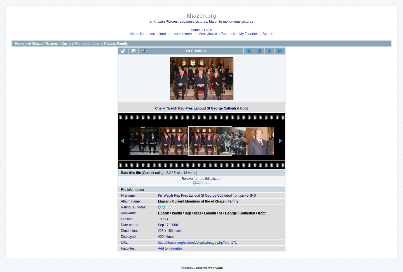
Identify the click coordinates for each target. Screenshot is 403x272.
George (231, 213)
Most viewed (207, 34)
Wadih (177, 213)
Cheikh (163, 213)
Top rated (228, 34)
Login (208, 30)
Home (195, 30)
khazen (163, 201)
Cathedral (247, 213)
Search (268, 34)
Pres (197, 213)
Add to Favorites (170, 248)
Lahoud (210, 213)
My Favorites (249, 34)
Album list (137, 34)
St (220, 213)
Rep (188, 213)
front (262, 213)
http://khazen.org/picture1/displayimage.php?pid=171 (197, 243)
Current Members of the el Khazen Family (95, 44)
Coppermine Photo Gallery (208, 267)
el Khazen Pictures (43, 44)
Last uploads (157, 34)
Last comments (183, 34)
